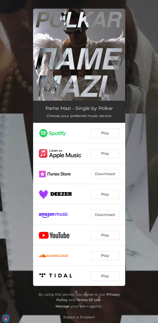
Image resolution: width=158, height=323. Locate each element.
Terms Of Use (89, 300)
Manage (63, 306)
